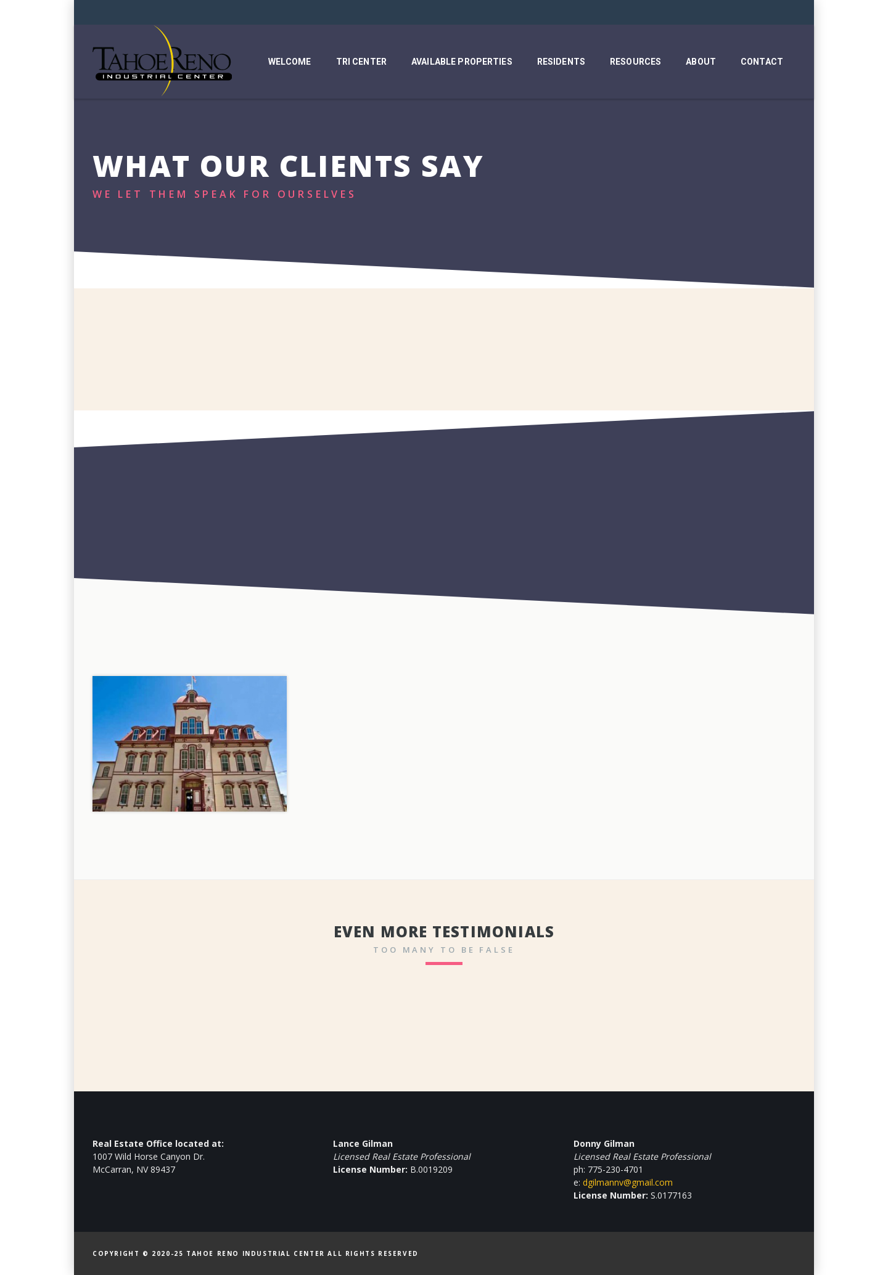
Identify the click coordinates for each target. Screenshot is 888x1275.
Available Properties (461, 62)
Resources (635, 62)
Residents (561, 62)
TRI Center (361, 62)
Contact (762, 62)
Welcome (289, 62)
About (701, 62)
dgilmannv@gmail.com (628, 1182)
